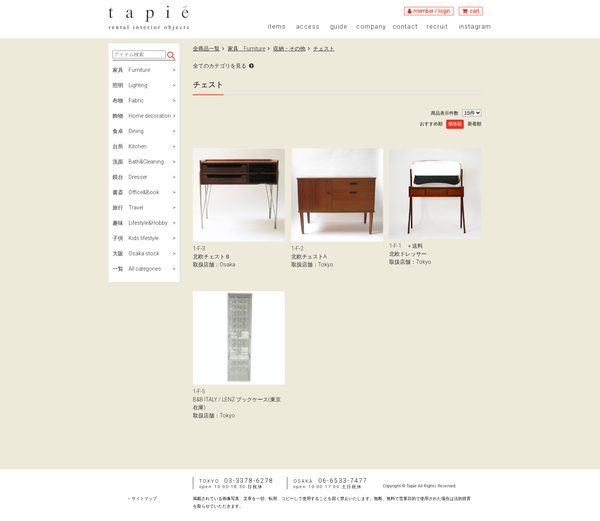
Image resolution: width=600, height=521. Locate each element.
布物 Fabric (128, 100)
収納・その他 (289, 48)
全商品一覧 (206, 48)
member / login (431, 11)
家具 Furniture (131, 70)
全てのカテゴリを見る (219, 66)
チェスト (323, 48)
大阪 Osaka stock (135, 253)
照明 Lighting (129, 85)
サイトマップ (144, 498)
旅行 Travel (127, 208)
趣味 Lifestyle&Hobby (140, 223)
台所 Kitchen (129, 146)
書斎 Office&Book (135, 192)
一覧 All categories (136, 269)
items (277, 27)
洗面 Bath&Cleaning (138, 162)
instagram (475, 27)
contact (405, 27)
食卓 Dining (127, 131)
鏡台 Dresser (129, 177)
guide (339, 27)
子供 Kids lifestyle (135, 238)
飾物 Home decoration (141, 116)
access (308, 27)
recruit (437, 27)
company (371, 27)
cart (474, 11)
